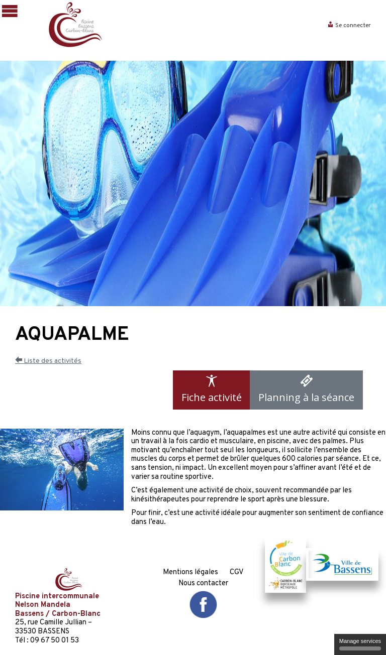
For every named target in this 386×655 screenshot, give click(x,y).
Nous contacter (203, 583)
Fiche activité (211, 389)
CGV (237, 572)
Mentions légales (190, 572)
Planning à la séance (306, 389)
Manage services (360, 644)
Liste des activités (48, 361)
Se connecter (349, 26)
